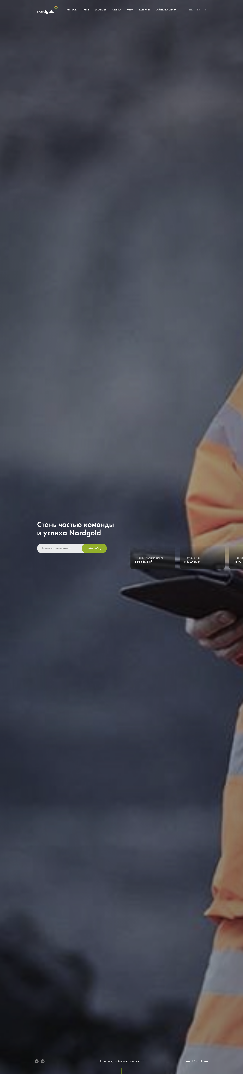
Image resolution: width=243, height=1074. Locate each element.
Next (206, 1061)
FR (205, 10)
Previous (188, 1061)
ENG (191, 10)
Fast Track (71, 10)
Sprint (85, 10)
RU (198, 10)
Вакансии (100, 10)
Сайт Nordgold (164, 10)
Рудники (116, 10)
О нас (130, 10)
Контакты (144, 10)
